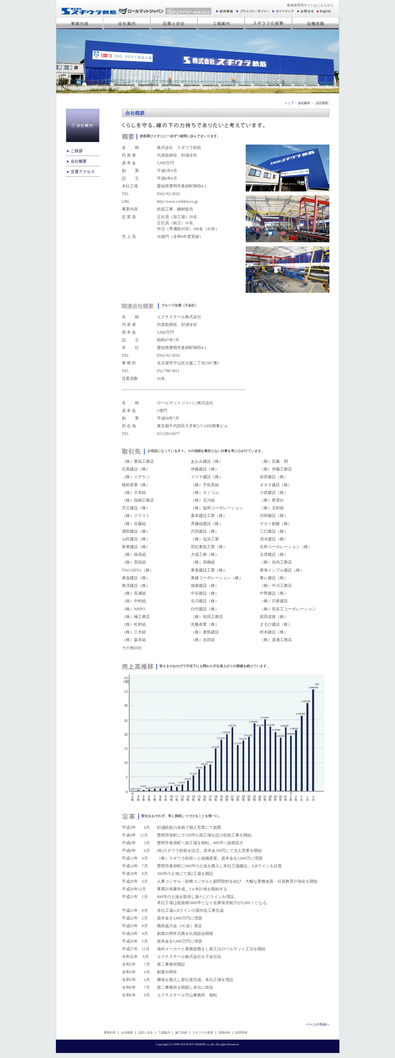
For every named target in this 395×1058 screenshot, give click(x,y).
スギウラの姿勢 (202, 1032)
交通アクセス (83, 172)
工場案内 (164, 1032)
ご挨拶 (77, 151)
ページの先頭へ (317, 1024)
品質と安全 (145, 1032)
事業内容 (110, 1032)
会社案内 (304, 103)
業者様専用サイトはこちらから (310, 5)
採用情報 (241, 1032)
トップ (289, 103)
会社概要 (79, 161)
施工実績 (181, 1032)
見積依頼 (224, 1032)
